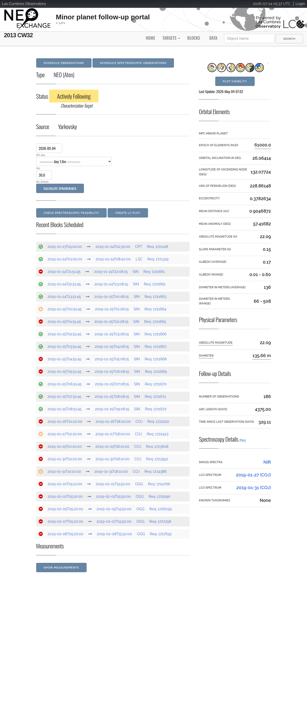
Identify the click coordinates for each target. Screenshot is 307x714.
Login (300, 3)
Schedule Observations (64, 63)
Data (213, 38)
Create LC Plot (127, 213)
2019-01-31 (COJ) (253, 487)
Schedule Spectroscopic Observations (133, 63)
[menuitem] (289, 38)
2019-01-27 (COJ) (253, 474)
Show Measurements (61, 567)
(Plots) (242, 440)
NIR (267, 462)
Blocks (193, 38)
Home (150, 38)
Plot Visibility (235, 81)
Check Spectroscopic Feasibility (71, 213)
